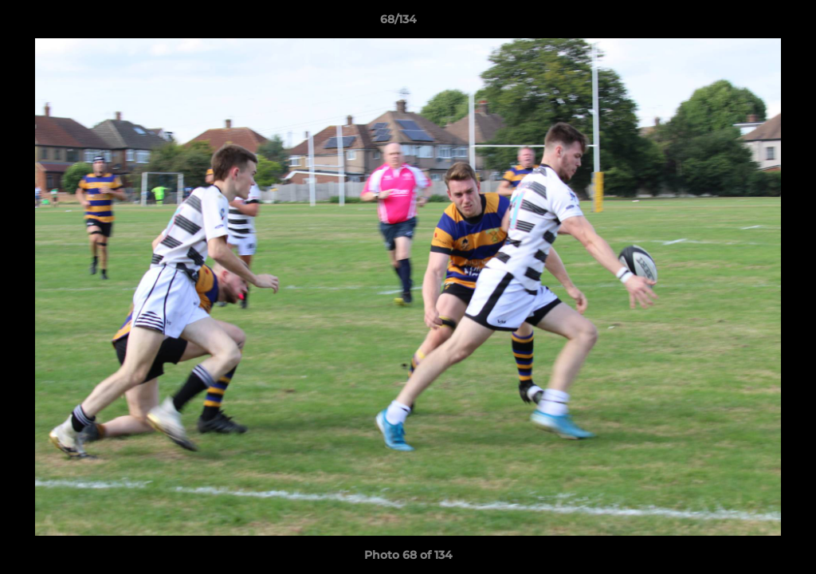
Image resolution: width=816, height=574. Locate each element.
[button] (749, 23)
